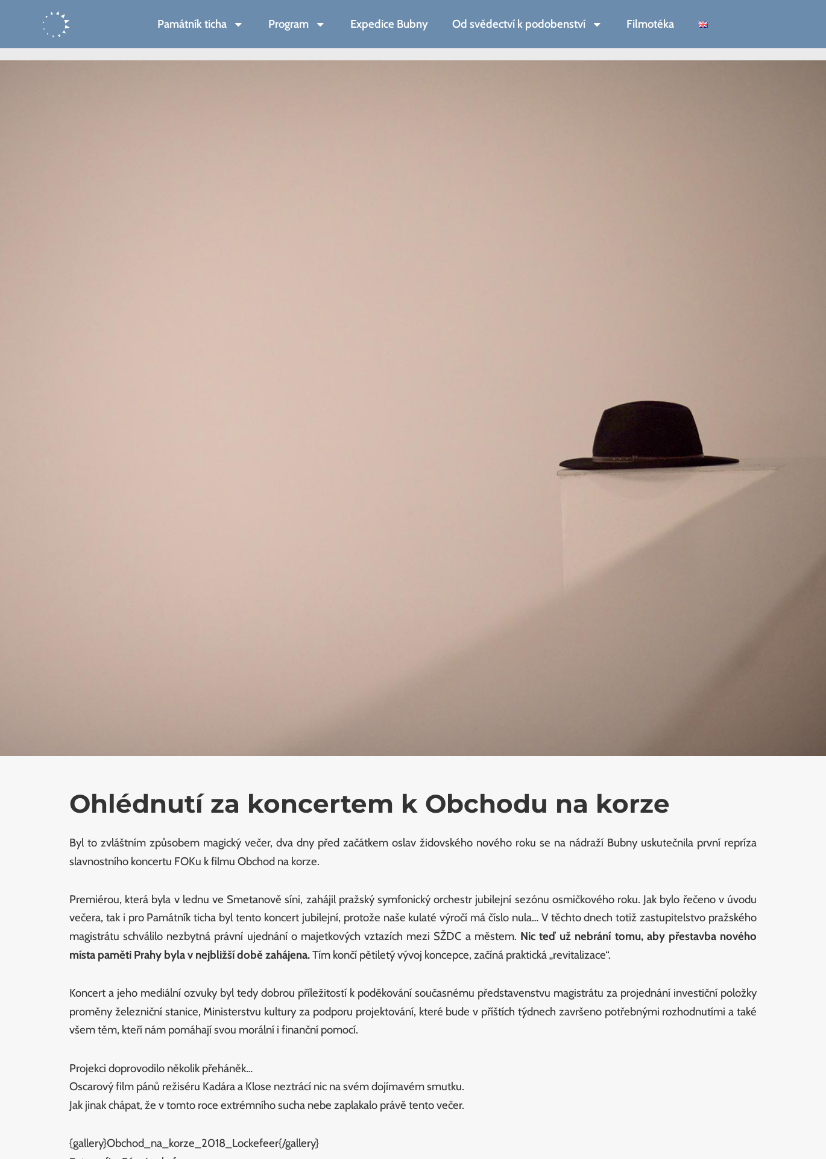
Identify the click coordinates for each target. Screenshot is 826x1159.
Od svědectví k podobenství (527, 24)
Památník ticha (200, 24)
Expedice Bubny (389, 24)
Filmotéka (650, 24)
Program (297, 24)
